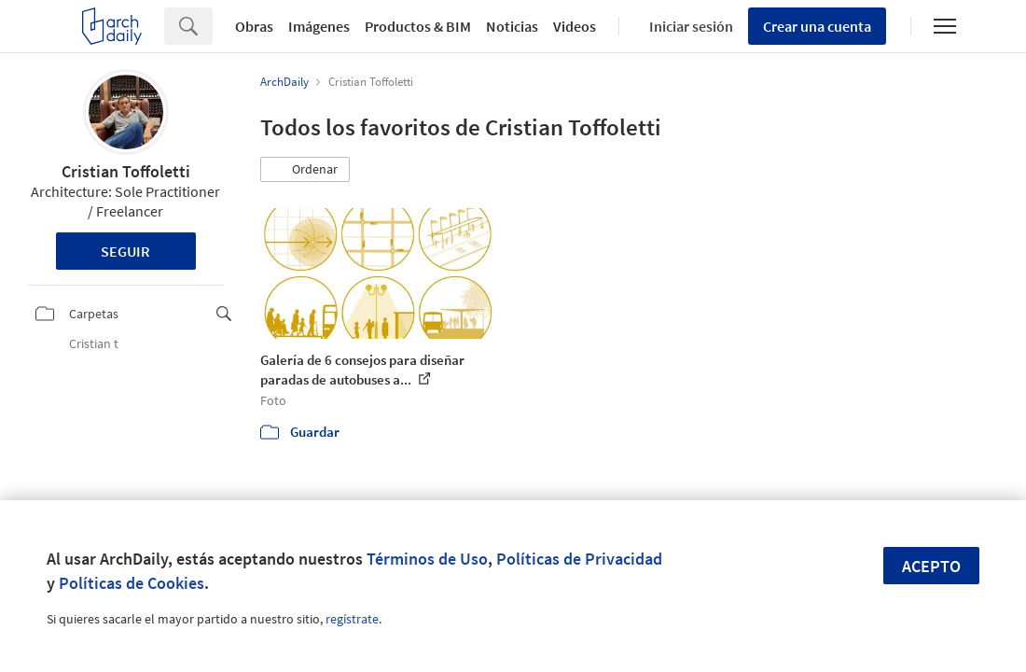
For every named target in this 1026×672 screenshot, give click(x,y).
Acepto (931, 566)
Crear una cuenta (817, 26)
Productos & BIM (418, 26)
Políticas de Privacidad (579, 558)
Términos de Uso (427, 558)
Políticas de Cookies (131, 583)
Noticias (512, 26)
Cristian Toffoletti (126, 171)
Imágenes (319, 26)
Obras (254, 26)
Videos (574, 26)
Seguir (125, 251)
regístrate (352, 618)
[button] (305, 170)
